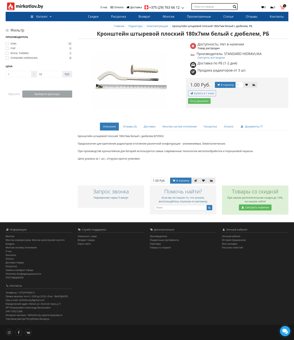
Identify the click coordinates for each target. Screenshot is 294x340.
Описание (109, 126)
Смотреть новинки (255, 207)
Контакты (277, 16)
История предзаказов (234, 240)
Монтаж (168, 16)
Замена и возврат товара (19, 270)
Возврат (144, 16)
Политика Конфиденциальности (23, 273)
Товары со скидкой (160, 247)
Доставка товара (15, 262)
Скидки (93, 16)
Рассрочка (118, 16)
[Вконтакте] (29, 332)
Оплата (116, 7)
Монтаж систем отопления (180, 126)
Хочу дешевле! (199, 101)
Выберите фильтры (47, 94)
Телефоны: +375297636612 (20, 292)
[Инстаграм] (10, 332)
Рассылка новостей (232, 247)
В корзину (225, 85)
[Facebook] (19, 332)
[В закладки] (246, 85)
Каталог (39, 16)
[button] (283, 7)
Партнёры (155, 243)
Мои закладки (229, 243)
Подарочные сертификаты (164, 240)
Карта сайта (84, 243)
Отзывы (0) (130, 126)
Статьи (228, 16)
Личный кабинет (231, 236)
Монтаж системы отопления (21, 247)
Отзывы (251, 16)
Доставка (134, 7)
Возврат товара (86, 240)
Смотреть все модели (211, 57)
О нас (104, 7)
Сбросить (14, 94)
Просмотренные (199, 16)
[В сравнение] (253, 85)
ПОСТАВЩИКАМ (14, 277)
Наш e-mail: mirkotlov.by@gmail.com (25, 300)
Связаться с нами (87, 236)
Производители (158, 236)
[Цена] (18, 74)
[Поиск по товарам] (235, 7)
